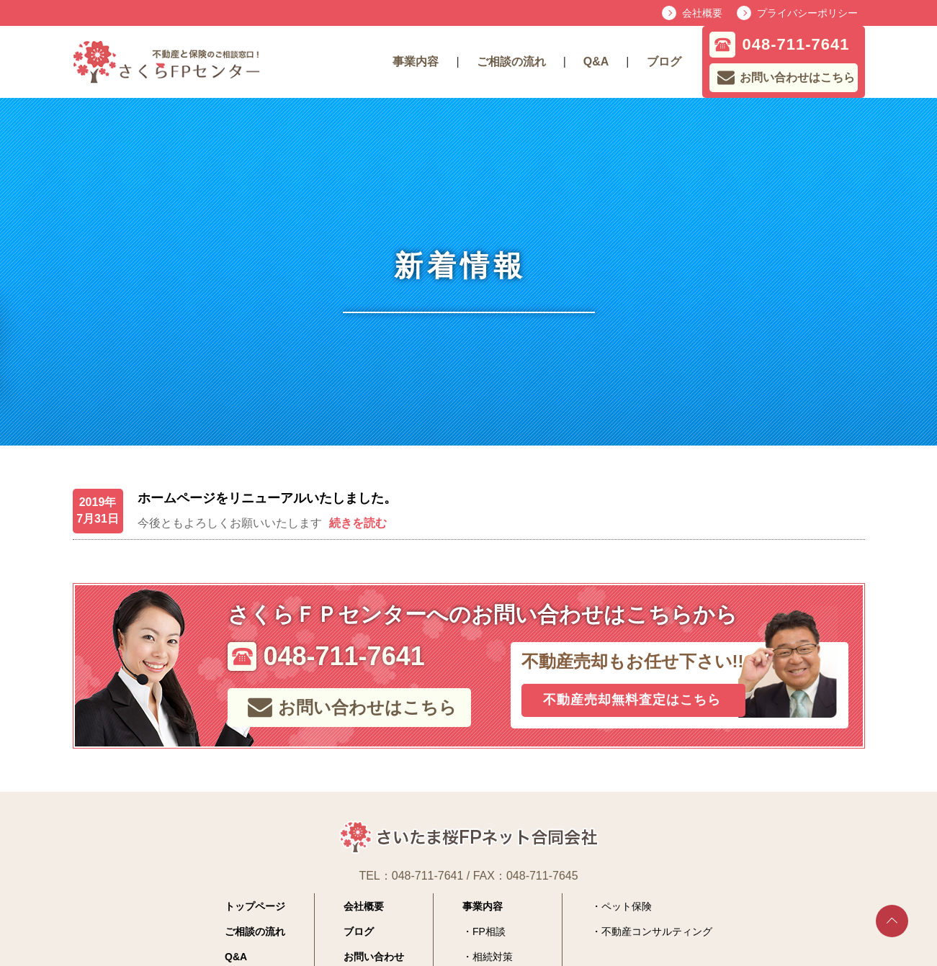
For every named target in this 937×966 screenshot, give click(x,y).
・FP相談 (484, 931)
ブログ (664, 61)
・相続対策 (487, 956)
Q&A (596, 61)
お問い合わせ (374, 956)
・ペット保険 (621, 906)
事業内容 (416, 61)
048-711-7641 (428, 876)
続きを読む (358, 523)
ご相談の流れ (511, 61)
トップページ (255, 906)
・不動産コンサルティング (651, 931)
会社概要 (364, 906)
